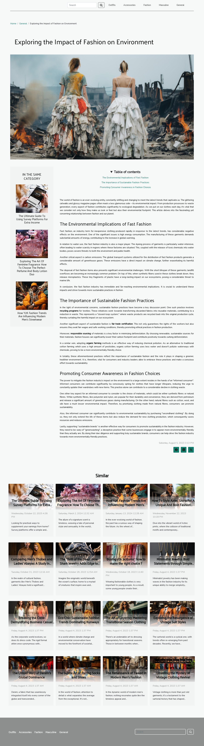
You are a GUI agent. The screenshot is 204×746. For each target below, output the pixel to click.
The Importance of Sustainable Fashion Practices (125, 182)
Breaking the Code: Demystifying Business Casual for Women (31, 622)
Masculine (164, 5)
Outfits (112, 5)
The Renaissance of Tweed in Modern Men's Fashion (126, 675)
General (180, 5)
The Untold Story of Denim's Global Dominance (31, 675)
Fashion (147, 5)
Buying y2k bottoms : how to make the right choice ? (126, 561)
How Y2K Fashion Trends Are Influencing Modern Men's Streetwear (31, 316)
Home (13, 23)
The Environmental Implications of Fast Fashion (125, 177)
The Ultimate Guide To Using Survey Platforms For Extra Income (32, 219)
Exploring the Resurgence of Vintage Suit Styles (173, 620)
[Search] (82, 5)
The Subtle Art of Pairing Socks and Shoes (79, 675)
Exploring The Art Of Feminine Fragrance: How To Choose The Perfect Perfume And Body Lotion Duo (32, 268)
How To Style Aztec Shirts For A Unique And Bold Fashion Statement (173, 505)
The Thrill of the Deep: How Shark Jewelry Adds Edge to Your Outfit (79, 563)
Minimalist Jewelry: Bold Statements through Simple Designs (173, 563)
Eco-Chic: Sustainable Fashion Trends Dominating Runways (78, 620)
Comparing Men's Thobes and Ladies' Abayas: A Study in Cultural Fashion (31, 563)
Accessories (129, 5)
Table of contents (127, 172)
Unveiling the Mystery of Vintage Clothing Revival (173, 675)
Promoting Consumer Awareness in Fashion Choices (125, 187)
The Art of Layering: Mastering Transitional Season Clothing (126, 620)
